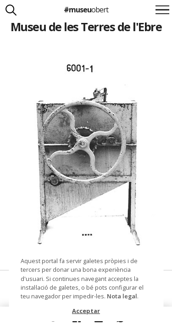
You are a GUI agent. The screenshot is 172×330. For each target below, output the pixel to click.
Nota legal (122, 296)
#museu (86, 10)
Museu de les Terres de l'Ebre (86, 26)
